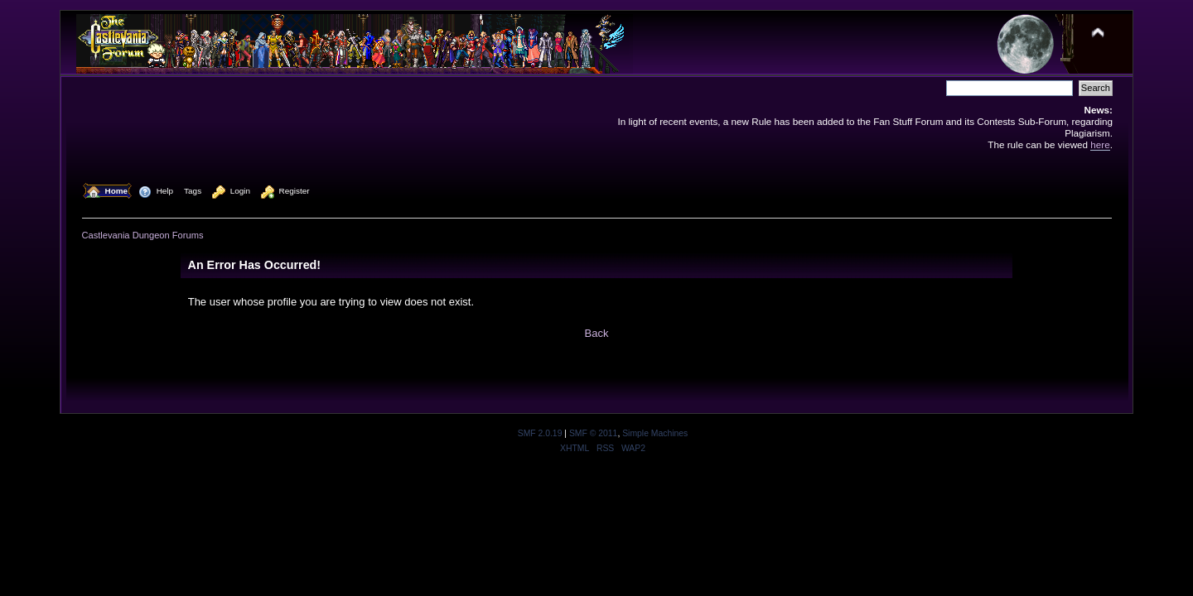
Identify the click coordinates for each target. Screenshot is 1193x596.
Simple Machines (655, 433)
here (1099, 144)
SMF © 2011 (593, 433)
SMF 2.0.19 (540, 433)
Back (597, 333)
